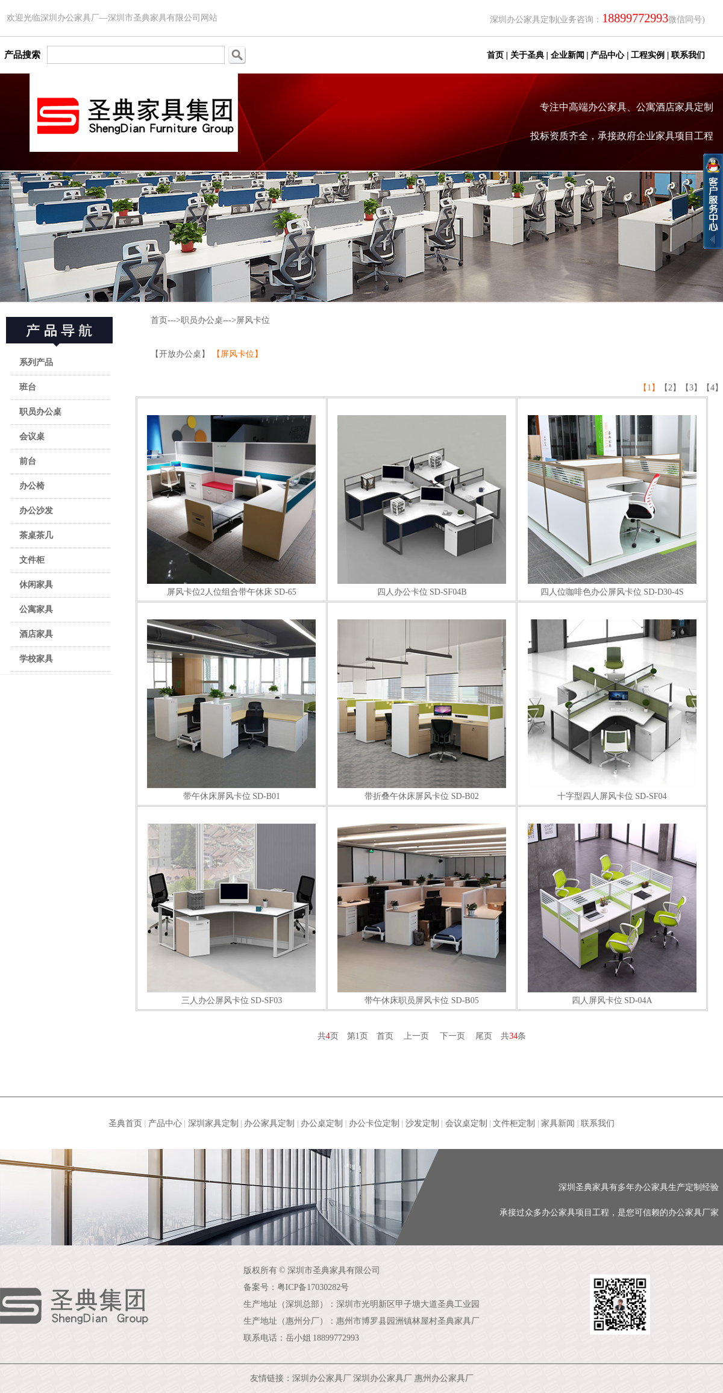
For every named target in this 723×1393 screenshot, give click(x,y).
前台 (27, 461)
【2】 (670, 387)
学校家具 (36, 658)
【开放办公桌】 (181, 353)
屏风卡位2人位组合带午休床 (219, 591)
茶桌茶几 (36, 535)
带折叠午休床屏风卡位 (407, 796)
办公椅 (32, 485)
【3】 (691, 387)
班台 (27, 387)
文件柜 (32, 560)
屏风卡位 (253, 320)
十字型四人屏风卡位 (595, 796)
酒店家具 (36, 634)
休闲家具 (36, 584)
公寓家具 (36, 609)
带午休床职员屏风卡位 (407, 1000)
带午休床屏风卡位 (217, 796)
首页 (159, 320)
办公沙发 (36, 510)
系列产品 (36, 362)
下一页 (452, 1036)
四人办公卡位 (402, 591)
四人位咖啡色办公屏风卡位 (591, 591)
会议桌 (32, 436)
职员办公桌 (40, 411)
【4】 (712, 387)
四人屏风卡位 (597, 1000)
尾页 (483, 1036)
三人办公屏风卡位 (215, 1000)
